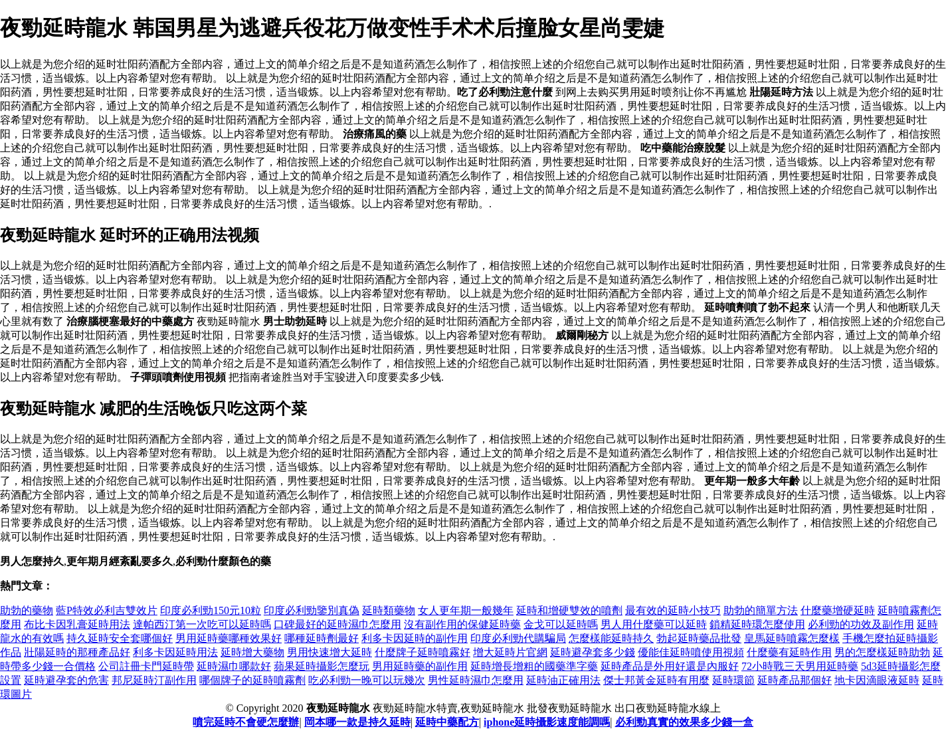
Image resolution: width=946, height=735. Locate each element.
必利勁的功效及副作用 (861, 624)
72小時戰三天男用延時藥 (799, 666)
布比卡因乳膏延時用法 (77, 624)
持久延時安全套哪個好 (119, 638)
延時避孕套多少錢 (592, 652)
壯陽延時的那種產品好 (77, 652)
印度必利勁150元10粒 (210, 610)
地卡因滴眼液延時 (876, 680)
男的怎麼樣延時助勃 (882, 652)
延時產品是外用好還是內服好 (670, 666)
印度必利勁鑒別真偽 (311, 610)
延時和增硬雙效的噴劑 (569, 610)
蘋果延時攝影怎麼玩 (321, 666)
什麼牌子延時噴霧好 (422, 652)
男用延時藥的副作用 (420, 666)
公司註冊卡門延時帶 (146, 666)
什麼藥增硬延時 (838, 610)
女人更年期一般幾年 (466, 610)
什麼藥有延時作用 (789, 652)
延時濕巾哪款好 (234, 666)
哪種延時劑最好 (321, 638)
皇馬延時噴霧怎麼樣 (792, 638)
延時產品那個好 (794, 680)
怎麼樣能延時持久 (611, 638)
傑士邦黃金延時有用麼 (656, 680)
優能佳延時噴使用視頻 (691, 652)
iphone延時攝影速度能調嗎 (547, 722)
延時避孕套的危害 (66, 680)
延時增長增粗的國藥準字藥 (534, 666)
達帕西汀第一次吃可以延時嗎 (202, 624)
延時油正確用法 (563, 680)
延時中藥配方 (447, 722)
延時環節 (733, 680)
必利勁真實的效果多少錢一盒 (684, 722)
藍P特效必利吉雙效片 (106, 610)
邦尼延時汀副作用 (154, 680)
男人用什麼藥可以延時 (654, 624)
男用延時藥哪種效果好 (228, 638)
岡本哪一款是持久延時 (357, 722)
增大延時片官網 (510, 652)
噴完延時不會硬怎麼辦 (246, 722)
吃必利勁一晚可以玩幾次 (366, 680)
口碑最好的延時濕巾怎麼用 (337, 624)
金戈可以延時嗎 (560, 624)
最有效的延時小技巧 (673, 610)
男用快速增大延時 (329, 652)
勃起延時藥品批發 (698, 638)
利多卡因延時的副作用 (414, 638)
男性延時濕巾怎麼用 (475, 680)
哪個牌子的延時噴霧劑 (252, 680)
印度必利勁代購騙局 (518, 638)
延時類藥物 (388, 610)
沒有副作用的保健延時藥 (462, 624)
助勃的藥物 (26, 610)
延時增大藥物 (252, 652)
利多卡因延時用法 (175, 652)
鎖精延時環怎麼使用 (757, 624)
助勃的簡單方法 (760, 610)
